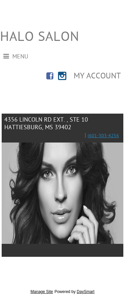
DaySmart (85, 291)
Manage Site (42, 291)
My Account (97, 76)
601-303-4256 (104, 136)
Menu (15, 57)
